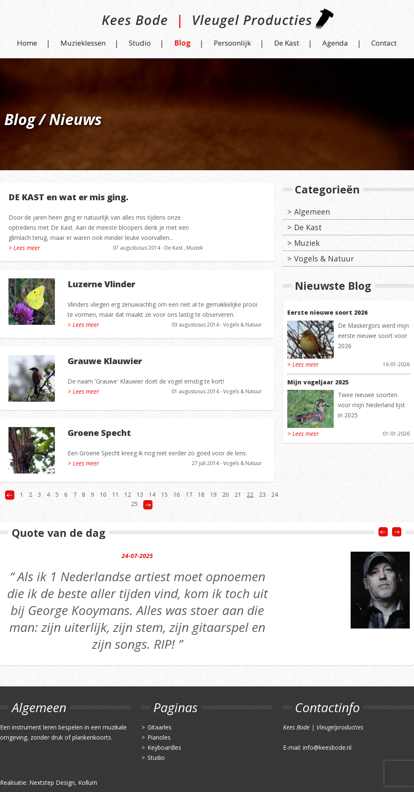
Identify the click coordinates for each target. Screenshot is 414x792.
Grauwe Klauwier (105, 361)
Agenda (335, 43)
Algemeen (312, 212)
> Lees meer (24, 248)
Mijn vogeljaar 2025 (318, 382)
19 (213, 494)
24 (274, 494)
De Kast (286, 43)
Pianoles (159, 737)
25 (134, 504)
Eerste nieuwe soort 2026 (327, 312)
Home (27, 43)
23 (262, 494)
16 (176, 494)
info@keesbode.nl (327, 747)
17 (188, 494)
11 (115, 494)
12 (127, 494)
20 (225, 494)
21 (237, 494)
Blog (182, 43)
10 (103, 494)
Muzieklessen (83, 43)
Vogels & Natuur (242, 324)
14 (152, 494)
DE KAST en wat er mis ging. (68, 197)
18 (201, 494)
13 (139, 494)
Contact (384, 43)
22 (250, 494)
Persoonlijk (232, 43)
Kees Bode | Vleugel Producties (207, 22)
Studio (140, 43)
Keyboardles (164, 747)
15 (164, 494)
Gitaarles (159, 727)
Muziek (194, 247)
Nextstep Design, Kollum (63, 782)
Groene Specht (99, 432)
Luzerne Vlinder (101, 284)
